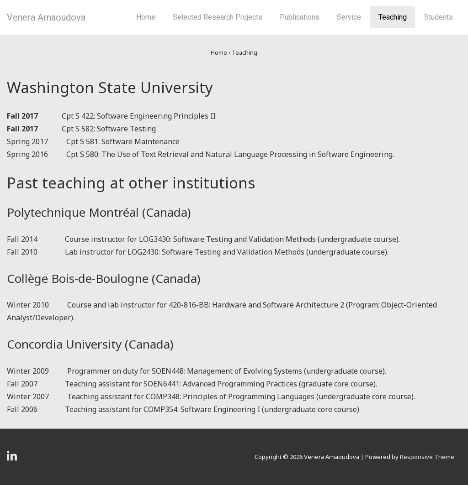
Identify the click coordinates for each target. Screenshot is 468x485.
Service (349, 17)
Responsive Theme (427, 457)
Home (145, 17)
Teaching (392, 17)
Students (438, 17)
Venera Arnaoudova (46, 17)
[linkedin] (13, 458)
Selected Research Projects (217, 17)
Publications (299, 17)
